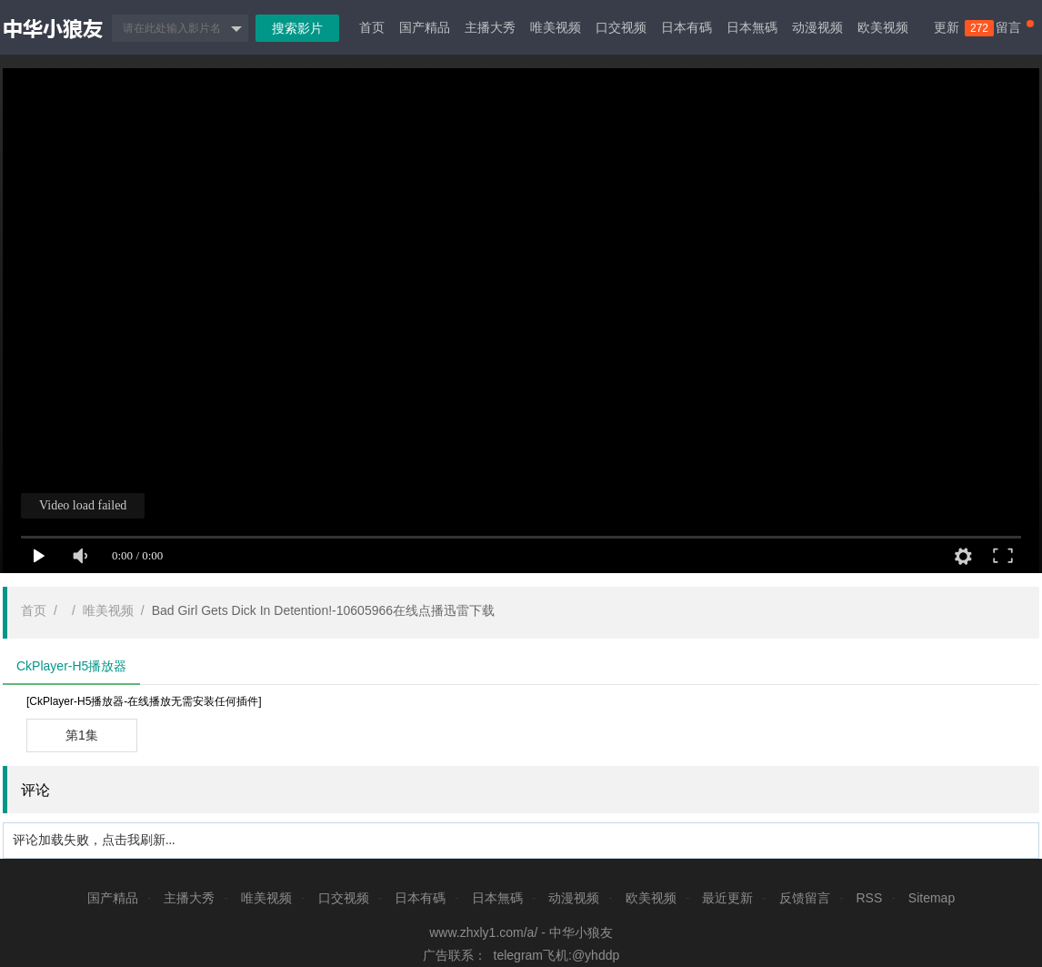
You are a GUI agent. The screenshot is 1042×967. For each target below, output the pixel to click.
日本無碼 (751, 27)
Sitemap (931, 898)
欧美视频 (882, 27)
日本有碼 (686, 27)
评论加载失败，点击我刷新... (94, 840)
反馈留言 (804, 898)
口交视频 (621, 27)
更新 (955, 28)
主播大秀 (490, 27)
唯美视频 (555, 27)
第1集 (81, 735)
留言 (1015, 27)
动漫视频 (817, 27)
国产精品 (424, 27)
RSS (869, 898)
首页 (372, 27)
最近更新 (727, 898)
